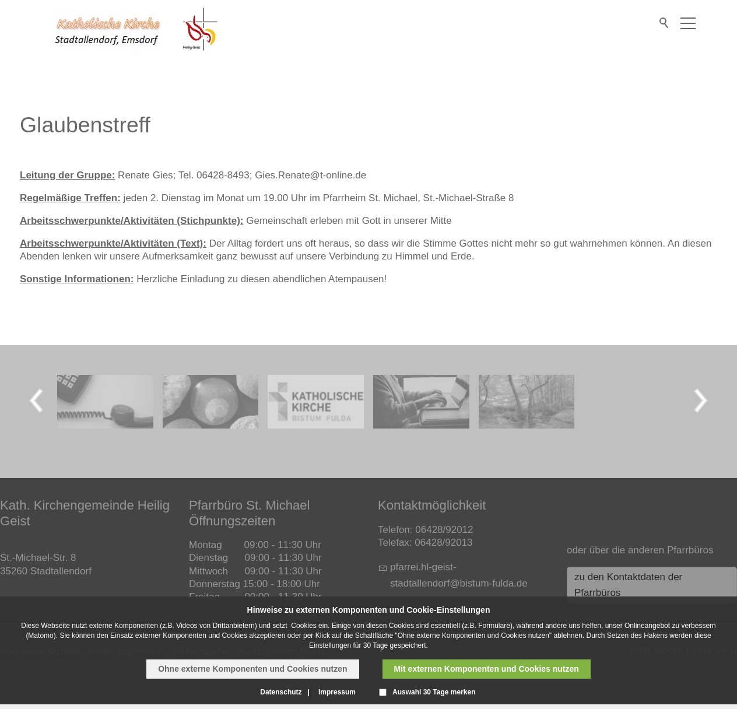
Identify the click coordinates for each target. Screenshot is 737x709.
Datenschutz (280, 692)
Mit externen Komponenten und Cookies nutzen (486, 668)
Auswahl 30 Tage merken (434, 692)
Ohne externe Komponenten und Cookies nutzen (252, 668)
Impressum (337, 692)
